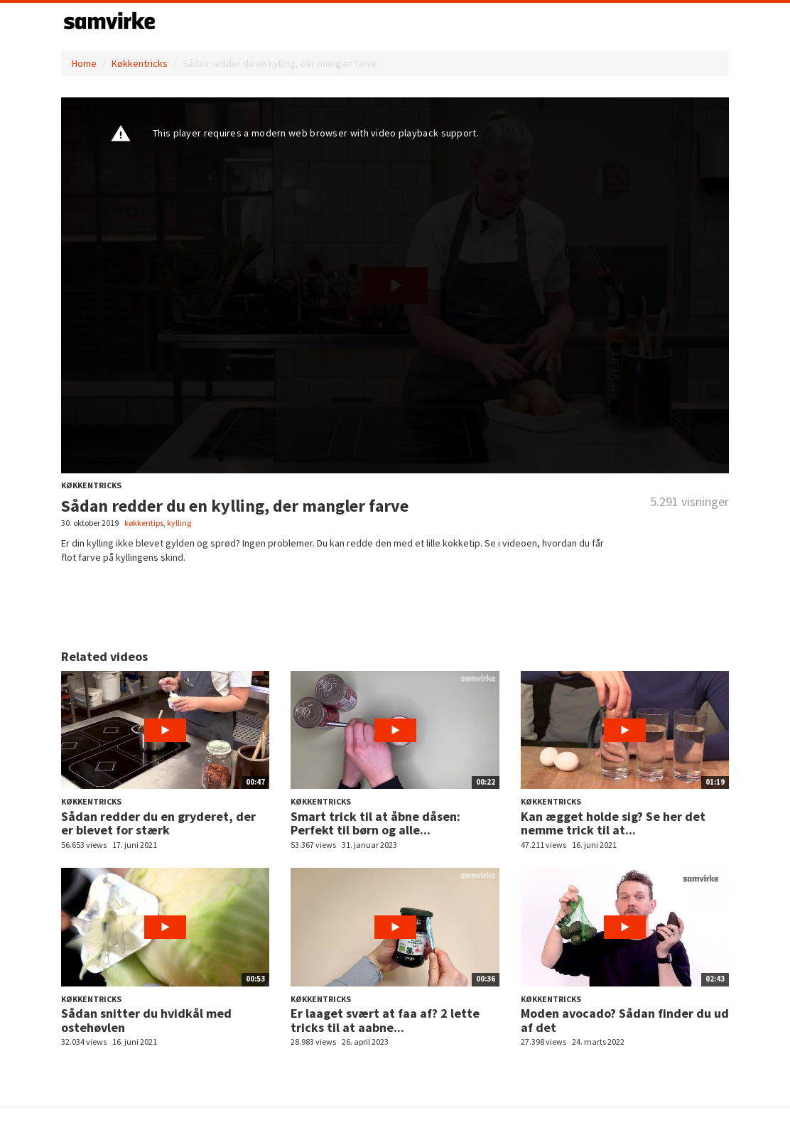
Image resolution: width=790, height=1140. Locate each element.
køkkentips (143, 522)
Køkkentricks (140, 63)
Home (84, 63)
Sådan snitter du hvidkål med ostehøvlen (146, 1020)
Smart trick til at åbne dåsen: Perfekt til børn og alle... (375, 823)
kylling (179, 522)
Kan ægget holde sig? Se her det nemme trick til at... (613, 823)
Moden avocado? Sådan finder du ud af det (625, 1020)
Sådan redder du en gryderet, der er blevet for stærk (158, 823)
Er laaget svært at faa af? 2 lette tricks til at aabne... (385, 1020)
